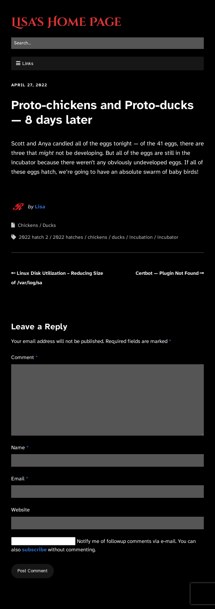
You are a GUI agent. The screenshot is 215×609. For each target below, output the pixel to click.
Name (20, 447)
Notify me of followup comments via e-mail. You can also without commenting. (103, 545)
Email (19, 478)
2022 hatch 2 (33, 237)
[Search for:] (107, 43)
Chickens (28, 225)
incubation (141, 237)
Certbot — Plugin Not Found (167, 273)
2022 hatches (68, 237)
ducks (118, 237)
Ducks (49, 225)
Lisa (40, 206)
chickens (97, 237)
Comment (24, 357)
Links (28, 63)
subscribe (34, 549)
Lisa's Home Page (66, 22)
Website (20, 509)
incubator (167, 237)
